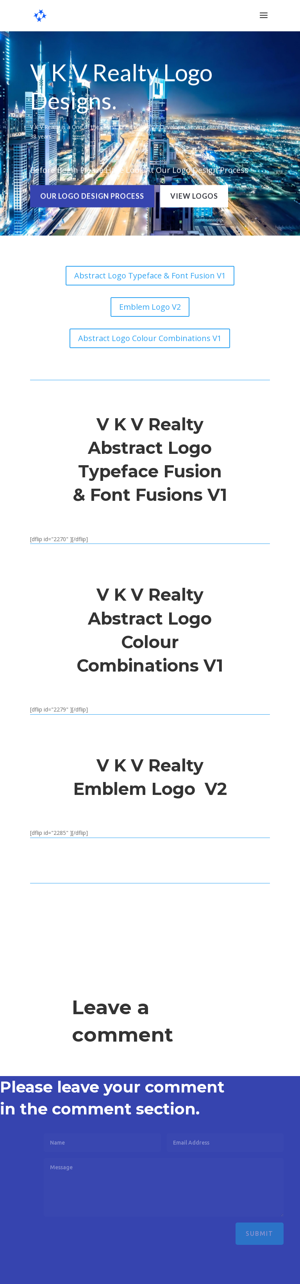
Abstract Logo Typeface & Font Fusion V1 (150, 275)
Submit (273, 1233)
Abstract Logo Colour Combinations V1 (149, 338)
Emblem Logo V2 (150, 307)
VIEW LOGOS (194, 194)
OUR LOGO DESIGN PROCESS (92, 194)
